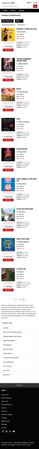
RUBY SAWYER (23, 64)
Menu (4, 10)
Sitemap (3, 428)
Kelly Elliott (21, 32)
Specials (21, 10)
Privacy (18, 445)
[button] (5, 10)
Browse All (6, 375)
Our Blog (4, 418)
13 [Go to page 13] (19, 299)
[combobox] (19, 6)
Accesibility (11, 445)
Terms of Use (26, 445)
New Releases (7, 345)
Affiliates (4, 424)
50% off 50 (6, 370)
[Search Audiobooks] (35, 6)
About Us (4, 411)
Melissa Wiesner (23, 242)
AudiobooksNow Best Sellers (12, 336)
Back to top (19, 385)
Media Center (5, 421)
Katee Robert (22, 152)
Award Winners (8, 353)
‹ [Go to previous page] (12, 299)
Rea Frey (21, 272)
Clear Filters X (21, 24)
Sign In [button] (29, 2)
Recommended (8, 349)
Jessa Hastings (23, 92)
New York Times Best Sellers (12, 332)
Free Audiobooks (8, 362)
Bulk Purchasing (6, 398)
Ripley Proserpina (23, 122)
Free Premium (7, 366)
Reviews (3, 408)
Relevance (7, 21)
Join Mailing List (6, 404)
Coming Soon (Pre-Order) (11, 358)
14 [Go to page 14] (23, 299)
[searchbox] (17, 6)
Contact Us (4, 395)
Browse (13, 10)
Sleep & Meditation (9, 341)
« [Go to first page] (9, 299)
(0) (35, 2)
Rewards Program (7, 414)
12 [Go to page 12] (16, 299)
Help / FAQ (4, 401)
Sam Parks (21, 212)
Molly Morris (22, 184)
